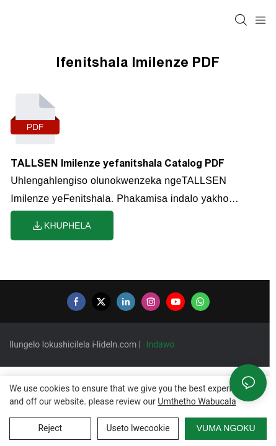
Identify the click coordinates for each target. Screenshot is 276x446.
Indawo (161, 344)
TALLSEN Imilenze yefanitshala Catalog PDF (118, 163)
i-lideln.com (115, 344)
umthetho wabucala (197, 401)
